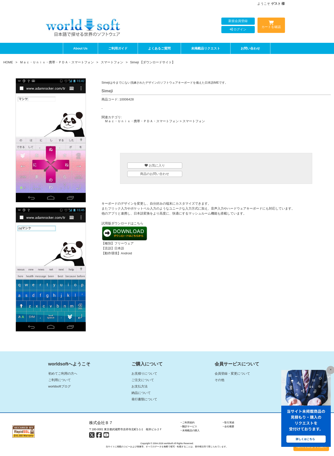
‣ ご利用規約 (188, 422)
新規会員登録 (238, 21)
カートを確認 (271, 25)
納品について (141, 393)
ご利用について (59, 380)
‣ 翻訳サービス (189, 426)
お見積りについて (144, 373)
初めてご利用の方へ (62, 373)
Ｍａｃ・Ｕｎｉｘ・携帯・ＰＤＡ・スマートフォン (57, 62)
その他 (219, 380)
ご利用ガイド (118, 48)
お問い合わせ (250, 48)
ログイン (238, 29)
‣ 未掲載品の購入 (190, 430)
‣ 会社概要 (228, 426)
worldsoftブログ (59, 386)
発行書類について (144, 399)
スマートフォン (112, 62)
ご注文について (142, 380)
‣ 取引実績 (228, 422)
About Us (80, 48)
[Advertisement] (216, 139)
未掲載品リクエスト (205, 48)
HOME (8, 62)
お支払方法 (139, 386)
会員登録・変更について (232, 373)
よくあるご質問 (159, 48)
